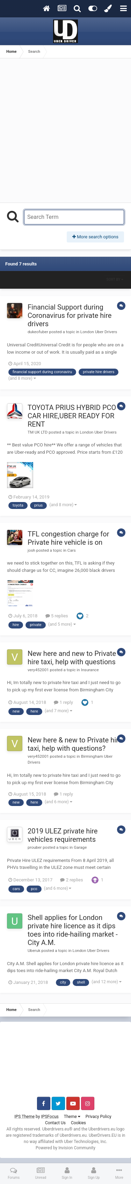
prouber (35, 847)
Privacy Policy (98, 1116)
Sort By (115, 279)
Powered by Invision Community (65, 1147)
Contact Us (55, 1122)
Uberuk (34, 950)
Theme (72, 1116)
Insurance (90, 669)
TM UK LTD (38, 432)
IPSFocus (49, 1116)
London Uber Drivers (98, 331)
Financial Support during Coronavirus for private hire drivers (69, 315)
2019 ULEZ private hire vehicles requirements (62, 835)
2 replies (71, 879)
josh (31, 550)
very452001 (38, 669)
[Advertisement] (65, 130)
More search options (95, 236)
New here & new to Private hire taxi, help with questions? (75, 744)
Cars (71, 550)
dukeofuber (38, 331)
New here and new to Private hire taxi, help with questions (72, 657)
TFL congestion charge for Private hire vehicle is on (68, 538)
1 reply (63, 702)
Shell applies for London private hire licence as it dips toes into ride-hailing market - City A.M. (73, 930)
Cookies (78, 1122)
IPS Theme (24, 1116)
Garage (80, 847)
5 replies (56, 615)
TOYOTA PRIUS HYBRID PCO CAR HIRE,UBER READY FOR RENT (72, 415)
